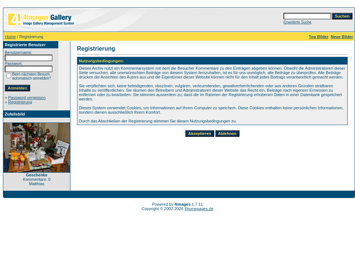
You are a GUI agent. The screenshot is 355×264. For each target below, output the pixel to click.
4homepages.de (198, 208)
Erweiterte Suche (297, 22)
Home (10, 36)
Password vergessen (26, 97)
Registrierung (20, 102)
